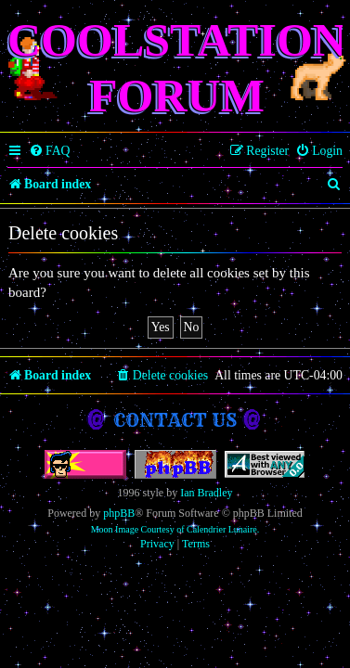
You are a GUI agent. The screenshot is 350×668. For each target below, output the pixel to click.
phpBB (119, 513)
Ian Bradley (206, 492)
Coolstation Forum (176, 68)
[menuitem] (50, 151)
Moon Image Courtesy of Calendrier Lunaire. (175, 529)
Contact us (175, 419)
